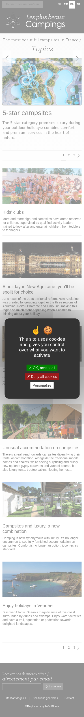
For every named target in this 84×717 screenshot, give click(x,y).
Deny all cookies (42, 376)
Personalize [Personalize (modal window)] (42, 385)
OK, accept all (42, 368)
